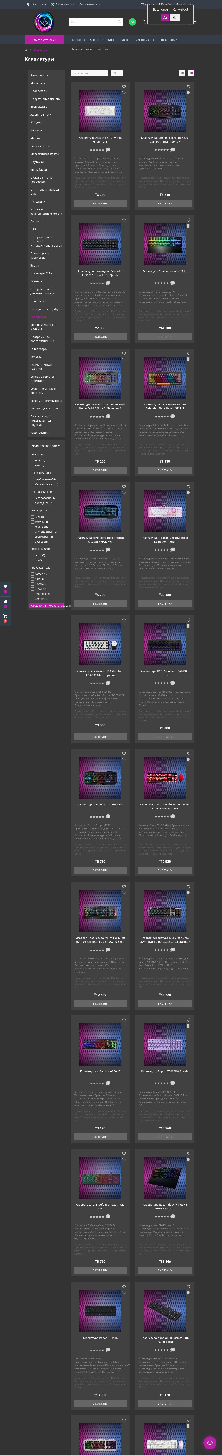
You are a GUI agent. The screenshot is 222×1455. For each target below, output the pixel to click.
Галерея (125, 39)
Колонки (36, 356)
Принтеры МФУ (41, 273)
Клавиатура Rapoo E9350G (100, 1338)
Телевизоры (38, 349)
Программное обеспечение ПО (42, 339)
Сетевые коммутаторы (46, 400)
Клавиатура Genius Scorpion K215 (100, 804)
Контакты (78, 39)
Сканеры (36, 281)
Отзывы (108, 39)
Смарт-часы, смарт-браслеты (43, 391)
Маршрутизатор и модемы (43, 327)
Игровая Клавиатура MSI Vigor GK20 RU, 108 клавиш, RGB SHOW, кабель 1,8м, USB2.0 (100, 941)
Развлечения (39, 432)
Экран (34, 265)
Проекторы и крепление (39, 255)
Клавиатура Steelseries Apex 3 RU (165, 271)
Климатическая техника (41, 367)
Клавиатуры (38, 317)
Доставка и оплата (90, 4)
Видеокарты (39, 106)
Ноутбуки (37, 162)
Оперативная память (45, 99)
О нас (94, 39)
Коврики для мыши (44, 408)
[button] (5, 618)
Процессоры (39, 91)
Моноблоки (38, 169)
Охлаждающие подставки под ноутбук (40, 420)
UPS (33, 229)
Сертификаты (145, 39)
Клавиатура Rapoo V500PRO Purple (164, 1071)
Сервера (36, 221)
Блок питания (40, 146)
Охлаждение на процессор (41, 180)
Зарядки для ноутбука (46, 309)
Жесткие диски (40, 114)
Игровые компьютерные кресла (46, 211)
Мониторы (38, 83)
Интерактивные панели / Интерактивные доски (46, 241)
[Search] (119, 22)
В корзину (100, 203)
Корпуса (36, 130)
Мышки (35, 138)
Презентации (168, 39)
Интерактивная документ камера (42, 291)
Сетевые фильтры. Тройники (43, 379)
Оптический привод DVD (44, 192)
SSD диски (37, 122)
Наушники (37, 201)
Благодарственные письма (90, 49)
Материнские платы (44, 154)
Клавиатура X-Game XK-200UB (100, 1071)
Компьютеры (39, 75)
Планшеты (37, 301)
